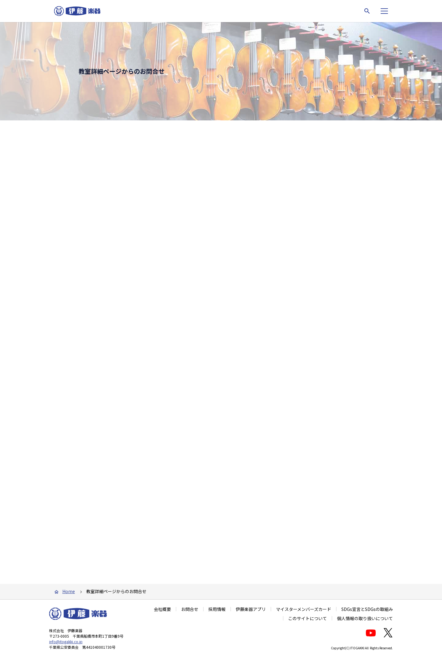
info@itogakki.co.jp (66, 647)
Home (68, 597)
